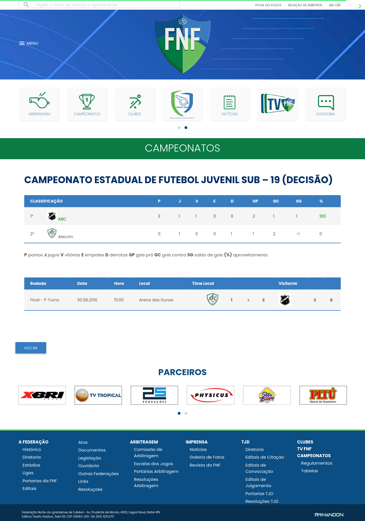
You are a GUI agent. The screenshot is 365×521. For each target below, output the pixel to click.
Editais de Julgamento (258, 482)
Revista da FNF (205, 465)
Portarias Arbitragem (156, 471)
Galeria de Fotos (207, 457)
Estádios (31, 465)
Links (83, 481)
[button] (179, 127)
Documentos (92, 450)
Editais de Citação (265, 457)
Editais (29, 488)
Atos (83, 442)
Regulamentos (316, 463)
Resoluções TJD (262, 501)
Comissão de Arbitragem (148, 452)
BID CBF (335, 5)
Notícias (198, 449)
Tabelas (309, 471)
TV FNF (304, 449)
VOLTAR (31, 348)
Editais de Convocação (259, 468)
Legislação (89, 458)
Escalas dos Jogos (153, 464)
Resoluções (90, 489)
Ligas (28, 473)
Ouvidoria (88, 466)
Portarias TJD (259, 494)
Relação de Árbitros (305, 5)
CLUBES (305, 442)
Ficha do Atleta (268, 5)
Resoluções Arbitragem (146, 482)
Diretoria (32, 457)
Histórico (32, 449)
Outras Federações (98, 474)
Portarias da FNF (40, 481)
